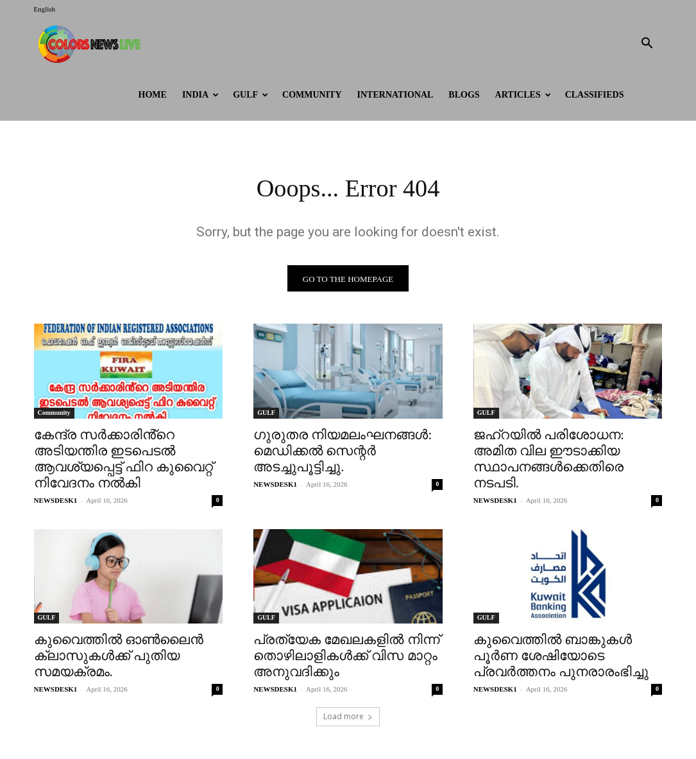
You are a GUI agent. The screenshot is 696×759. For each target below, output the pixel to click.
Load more (348, 718)
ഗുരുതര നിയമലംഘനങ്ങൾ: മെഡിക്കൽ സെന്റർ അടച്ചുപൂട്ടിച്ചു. (342, 451)
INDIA (200, 95)
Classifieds (594, 95)
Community (312, 95)
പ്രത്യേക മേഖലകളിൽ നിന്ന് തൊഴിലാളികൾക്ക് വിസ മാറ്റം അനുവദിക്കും (346, 657)
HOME (153, 95)
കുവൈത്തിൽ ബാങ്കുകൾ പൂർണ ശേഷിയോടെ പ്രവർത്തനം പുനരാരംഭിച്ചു (561, 657)
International (395, 95)
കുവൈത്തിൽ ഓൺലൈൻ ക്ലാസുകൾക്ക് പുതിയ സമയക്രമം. (118, 657)
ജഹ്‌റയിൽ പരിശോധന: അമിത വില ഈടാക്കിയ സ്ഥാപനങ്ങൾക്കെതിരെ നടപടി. (548, 459)
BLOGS (463, 95)
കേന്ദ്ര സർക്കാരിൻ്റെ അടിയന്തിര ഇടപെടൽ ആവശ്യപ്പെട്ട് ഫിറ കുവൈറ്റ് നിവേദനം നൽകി (124, 459)
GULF (250, 95)
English (45, 9)
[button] (647, 45)
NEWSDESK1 (56, 501)
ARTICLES (523, 95)
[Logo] (91, 43)
